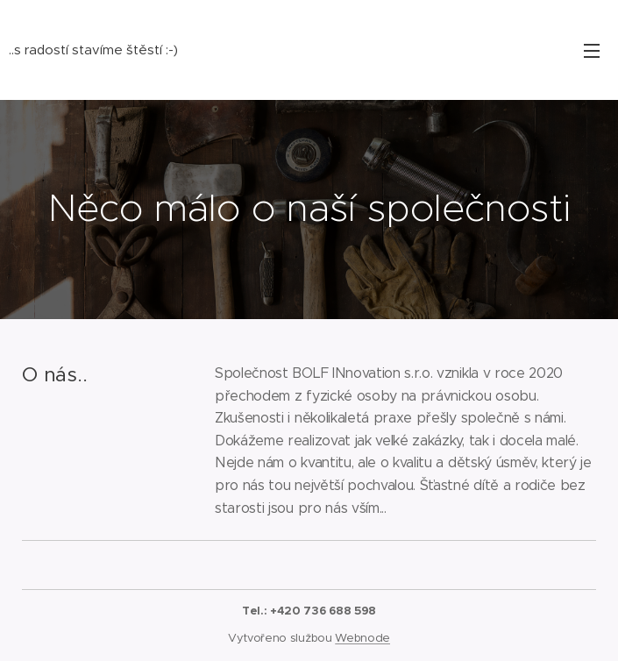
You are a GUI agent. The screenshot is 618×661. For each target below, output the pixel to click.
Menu (592, 51)
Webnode (362, 637)
